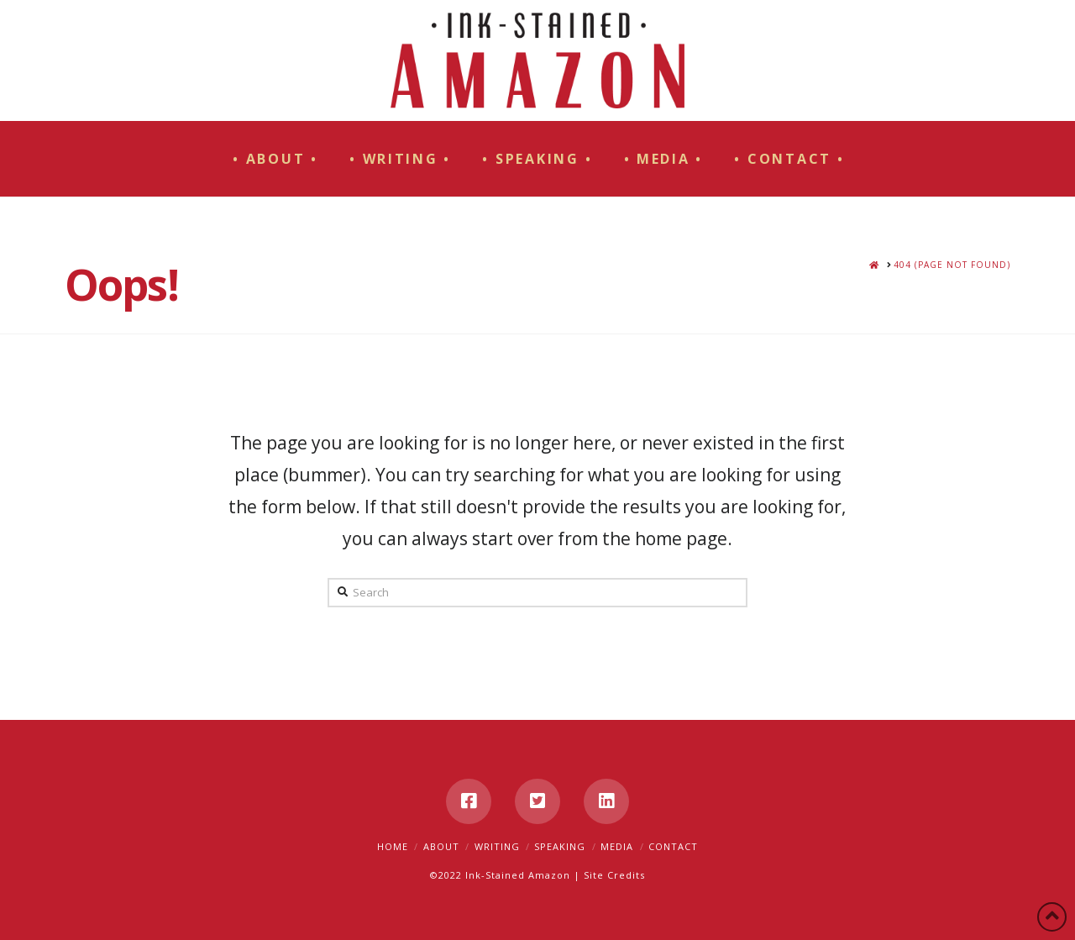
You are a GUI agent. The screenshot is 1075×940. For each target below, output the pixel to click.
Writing (497, 846)
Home (392, 846)
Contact (673, 846)
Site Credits (614, 875)
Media (616, 846)
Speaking (559, 846)
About (441, 846)
